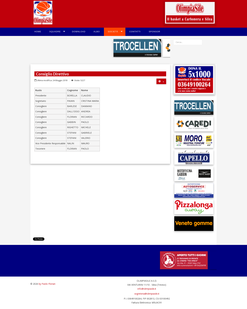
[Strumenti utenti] (161, 81)
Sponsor (154, 31)
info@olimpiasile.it (147, 288)
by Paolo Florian (47, 283)
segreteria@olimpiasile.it (146, 293)
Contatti (135, 31)
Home (37, 31)
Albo (97, 31)
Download (78, 31)
